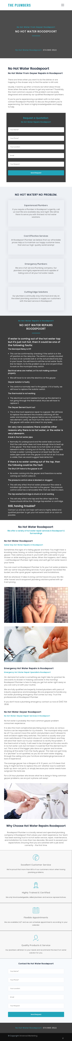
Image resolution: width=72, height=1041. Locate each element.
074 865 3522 (50, 50)
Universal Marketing (28, 1036)
